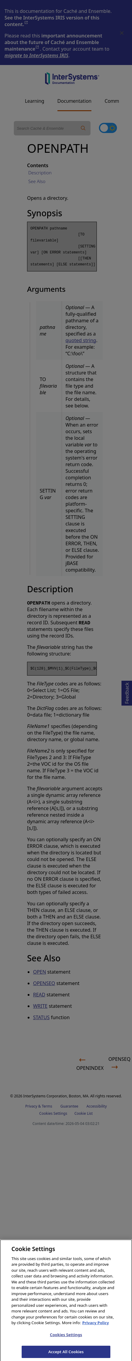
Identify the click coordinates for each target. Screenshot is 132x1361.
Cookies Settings (66, 1339)
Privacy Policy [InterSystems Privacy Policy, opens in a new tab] (95, 1327)
